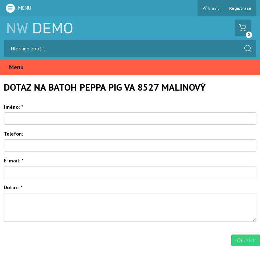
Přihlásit (211, 8)
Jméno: (13, 107)
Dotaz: (13, 187)
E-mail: (13, 160)
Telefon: (13, 133)
